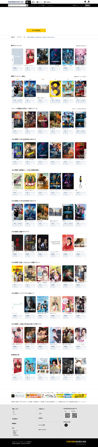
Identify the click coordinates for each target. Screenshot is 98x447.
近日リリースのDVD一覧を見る (79, 108)
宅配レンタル (15, 430)
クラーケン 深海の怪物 (54, 65)
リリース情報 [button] (41, 5)
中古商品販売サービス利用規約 (38, 401)
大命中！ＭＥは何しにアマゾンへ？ (31, 190)
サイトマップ (83, 401)
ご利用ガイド (75, 5)
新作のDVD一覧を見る (81, 45)
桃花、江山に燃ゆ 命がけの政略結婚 (44, 344)
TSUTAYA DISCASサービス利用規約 (25, 401)
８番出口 (51, 97)
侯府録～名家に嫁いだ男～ (17, 344)
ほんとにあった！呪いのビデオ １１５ (82, 65)
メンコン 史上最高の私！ (68, 313)
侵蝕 (76, 190)
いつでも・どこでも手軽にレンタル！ (17, 392)
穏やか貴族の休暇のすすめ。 (80, 282)
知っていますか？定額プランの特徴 (47, 392)
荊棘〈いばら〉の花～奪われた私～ (31, 344)
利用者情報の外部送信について (75, 401)
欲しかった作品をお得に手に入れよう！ (33, 392)
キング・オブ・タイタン (67, 159)
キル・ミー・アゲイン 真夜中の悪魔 (57, 190)
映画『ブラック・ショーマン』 (18, 97)
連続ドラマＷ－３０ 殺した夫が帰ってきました (47, 251)
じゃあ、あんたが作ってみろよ (56, 251)
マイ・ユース (14, 313)
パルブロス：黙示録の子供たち (81, 159)
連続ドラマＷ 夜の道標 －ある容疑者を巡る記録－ (35, 251)
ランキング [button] (50, 5)
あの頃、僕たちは (53, 344)
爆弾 (13, 128)
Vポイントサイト (42, 429)
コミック (40, 2)
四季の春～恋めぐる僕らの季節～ (44, 313)
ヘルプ (81, 5)
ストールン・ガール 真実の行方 (44, 190)
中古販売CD (48, 2)
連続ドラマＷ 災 (15, 251)
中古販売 (14, 433)
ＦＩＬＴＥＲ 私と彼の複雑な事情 (82, 344)
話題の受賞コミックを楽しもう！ (77, 392)
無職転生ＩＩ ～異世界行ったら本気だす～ (71, 65)
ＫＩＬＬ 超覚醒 (15, 159)
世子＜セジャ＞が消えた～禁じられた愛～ (83, 313)
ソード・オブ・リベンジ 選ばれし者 (44, 65)
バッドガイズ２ (15, 282)
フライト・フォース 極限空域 (56, 159)
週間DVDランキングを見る (80, 76)
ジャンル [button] (33, 5)
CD (34, 2)
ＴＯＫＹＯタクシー (41, 128)
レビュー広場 (42, 425)
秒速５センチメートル (79, 128)
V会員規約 (17, 401)
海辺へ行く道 (27, 374)
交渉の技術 (27, 313)
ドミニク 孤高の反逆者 (29, 159)
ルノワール (52, 374)
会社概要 (12, 401)
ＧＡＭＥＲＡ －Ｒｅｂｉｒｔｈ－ (69, 282)
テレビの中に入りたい (67, 190)
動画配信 (14, 423)
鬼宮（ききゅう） (53, 313)
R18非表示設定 (15, 435)
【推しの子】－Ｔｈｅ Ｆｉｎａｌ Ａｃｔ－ (84, 221)
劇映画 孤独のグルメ (42, 97)
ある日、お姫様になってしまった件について (58, 282)
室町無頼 (26, 128)
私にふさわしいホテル (29, 65)
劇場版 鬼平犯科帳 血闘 (68, 374)
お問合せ (41, 418)
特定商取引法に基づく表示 (64, 401)
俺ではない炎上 (66, 128)
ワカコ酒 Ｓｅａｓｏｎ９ (68, 251)
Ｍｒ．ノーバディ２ (66, 97)
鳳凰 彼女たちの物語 (67, 344)
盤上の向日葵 (52, 128)
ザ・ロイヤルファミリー (79, 251)
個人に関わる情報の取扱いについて (51, 401)
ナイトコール (14, 190)
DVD (29, 2)
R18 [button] (87, 5)
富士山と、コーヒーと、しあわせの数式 (45, 374)
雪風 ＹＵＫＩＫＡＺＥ (29, 97)
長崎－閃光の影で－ (79, 374)
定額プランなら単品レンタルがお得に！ (63, 392)
